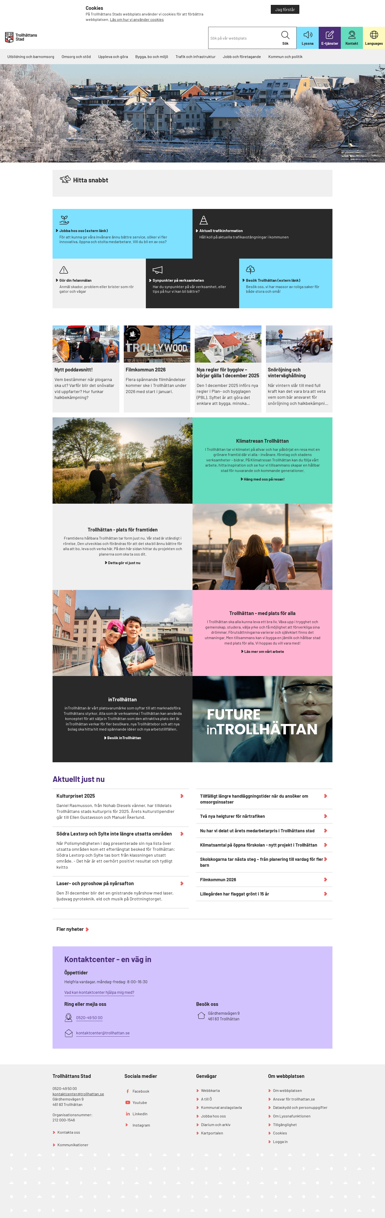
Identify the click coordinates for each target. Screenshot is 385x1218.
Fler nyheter (70, 929)
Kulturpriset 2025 (75, 796)
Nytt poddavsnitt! (74, 369)
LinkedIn (140, 1113)
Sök (285, 38)
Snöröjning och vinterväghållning (287, 372)
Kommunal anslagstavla (221, 1107)
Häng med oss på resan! (264, 479)
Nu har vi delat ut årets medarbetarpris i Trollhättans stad (257, 830)
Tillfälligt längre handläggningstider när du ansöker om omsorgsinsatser (254, 799)
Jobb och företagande (242, 56)
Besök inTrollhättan (124, 737)
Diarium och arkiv (216, 1124)
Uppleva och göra (113, 56)
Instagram (141, 1125)
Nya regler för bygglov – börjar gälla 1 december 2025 (228, 372)
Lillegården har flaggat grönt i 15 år (234, 893)
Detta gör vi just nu (124, 562)
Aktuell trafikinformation (221, 230)
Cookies (280, 1132)
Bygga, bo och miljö (151, 56)
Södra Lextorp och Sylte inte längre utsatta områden (114, 833)
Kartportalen (212, 1132)
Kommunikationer (72, 1144)
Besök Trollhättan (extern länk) (273, 280)
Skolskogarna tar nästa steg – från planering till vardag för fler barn (261, 862)
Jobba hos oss (213, 1116)
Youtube (140, 1102)
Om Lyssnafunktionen (292, 1116)
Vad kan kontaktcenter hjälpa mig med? (99, 992)
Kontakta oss (68, 1132)
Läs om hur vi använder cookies (137, 19)
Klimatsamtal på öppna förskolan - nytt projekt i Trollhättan (258, 845)
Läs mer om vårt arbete (264, 651)
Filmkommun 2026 (146, 369)
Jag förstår (285, 9)
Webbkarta (210, 1090)
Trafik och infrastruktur (196, 56)
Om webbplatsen (287, 1090)
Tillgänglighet (285, 1124)
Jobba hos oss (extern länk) (83, 230)
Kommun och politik (285, 56)
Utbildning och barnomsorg (30, 56)
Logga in (280, 1141)
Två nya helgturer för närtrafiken (232, 816)
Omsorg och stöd (76, 56)
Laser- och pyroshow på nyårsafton (95, 883)
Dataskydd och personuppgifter (300, 1107)
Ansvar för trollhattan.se (294, 1099)
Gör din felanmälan (75, 280)
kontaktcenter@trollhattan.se (78, 1093)
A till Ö (206, 1099)
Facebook (141, 1091)
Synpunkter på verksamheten (178, 280)
